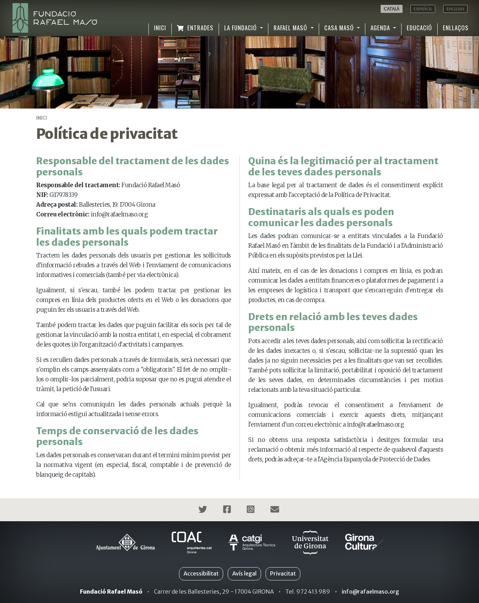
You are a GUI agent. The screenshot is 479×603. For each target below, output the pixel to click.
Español (423, 9)
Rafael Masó (291, 27)
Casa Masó (340, 27)
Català (391, 9)
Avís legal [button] (244, 573)
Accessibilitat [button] (201, 573)
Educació (419, 27)
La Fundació (241, 27)
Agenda (381, 27)
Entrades (195, 27)
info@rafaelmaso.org (370, 591)
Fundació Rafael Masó (111, 591)
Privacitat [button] (283, 573)
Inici (160, 27)
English (455, 9)
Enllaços (456, 27)
